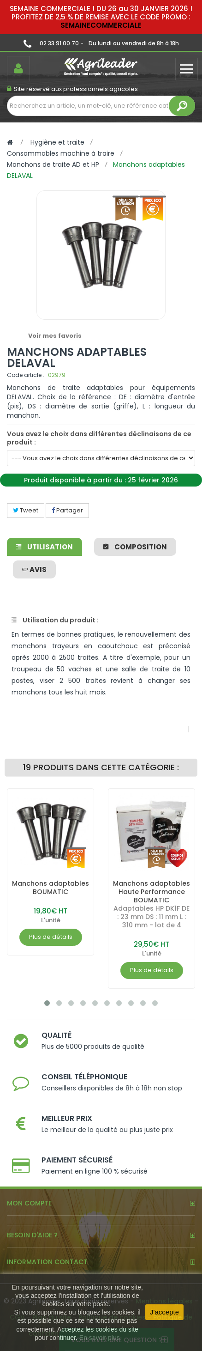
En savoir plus (99, 1337)
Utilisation (44, 547)
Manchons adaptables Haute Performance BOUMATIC (151, 892)
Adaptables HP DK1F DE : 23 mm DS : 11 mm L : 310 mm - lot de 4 (151, 917)
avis (34, 569)
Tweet (25, 510)
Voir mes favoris (55, 335)
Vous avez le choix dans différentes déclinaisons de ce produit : (99, 438)
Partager (67, 510)
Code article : (25, 375)
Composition (135, 547)
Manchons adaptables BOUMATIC (50, 887)
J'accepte (164, 1312)
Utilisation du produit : (55, 620)
